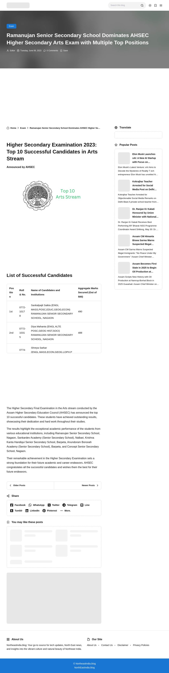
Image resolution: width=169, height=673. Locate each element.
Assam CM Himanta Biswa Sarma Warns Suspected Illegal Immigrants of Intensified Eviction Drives (143, 240)
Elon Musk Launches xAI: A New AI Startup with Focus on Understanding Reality (144, 158)
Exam (11, 26)
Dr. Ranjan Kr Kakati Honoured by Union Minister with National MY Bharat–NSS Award (144, 213)
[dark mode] (150, 5)
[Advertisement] (84, 96)
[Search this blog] (124, 5)
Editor (12, 50)
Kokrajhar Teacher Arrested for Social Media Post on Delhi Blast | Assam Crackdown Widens (143, 185)
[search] (142, 5)
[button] (160, 5)
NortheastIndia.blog (86, 663)
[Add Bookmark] (64, 50)
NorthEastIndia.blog (84, 667)
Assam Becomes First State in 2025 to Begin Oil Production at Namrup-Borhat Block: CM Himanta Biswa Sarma (144, 268)
